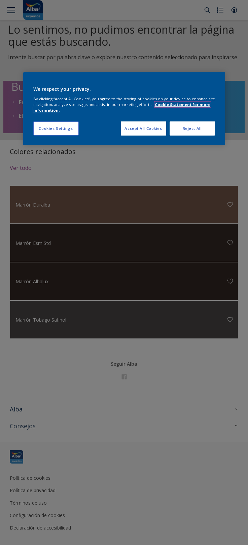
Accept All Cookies (143, 128)
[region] (124, 108)
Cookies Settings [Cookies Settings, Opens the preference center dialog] (56, 128)
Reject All (192, 128)
